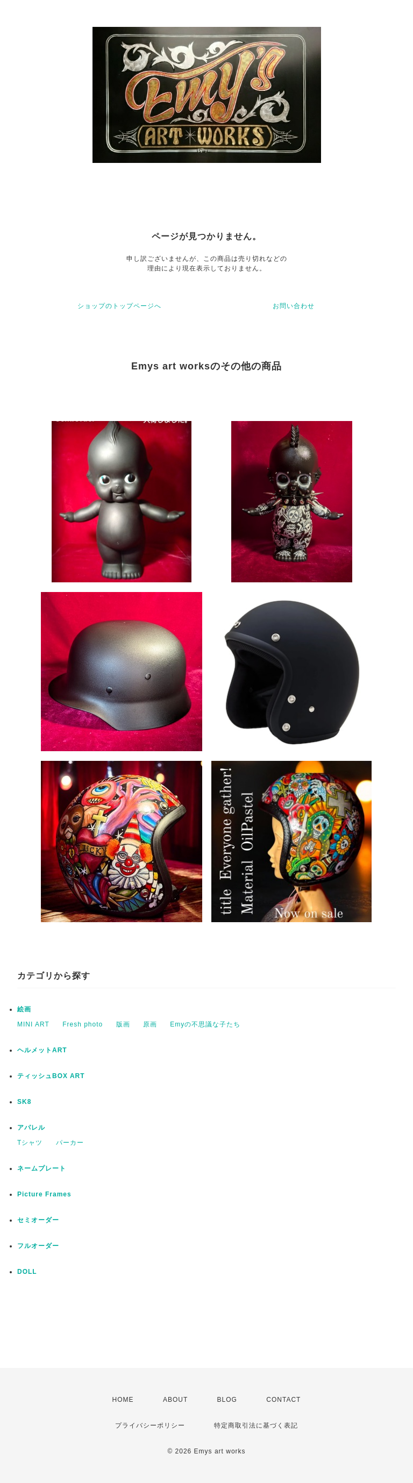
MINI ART (33, 1024)
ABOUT (175, 1399)
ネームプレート (41, 1168)
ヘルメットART (42, 1050)
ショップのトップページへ (119, 306)
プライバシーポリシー (150, 1425)
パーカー (70, 1142)
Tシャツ (29, 1142)
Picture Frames (44, 1194)
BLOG (227, 1399)
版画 (123, 1024)
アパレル (31, 1127)
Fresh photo (82, 1024)
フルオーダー (38, 1246)
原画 (150, 1024)
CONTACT (283, 1399)
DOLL (27, 1271)
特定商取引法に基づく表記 (256, 1425)
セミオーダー (38, 1220)
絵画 (24, 1009)
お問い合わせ (294, 306)
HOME (123, 1399)
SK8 (24, 1102)
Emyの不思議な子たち (205, 1024)
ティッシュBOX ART (51, 1076)
